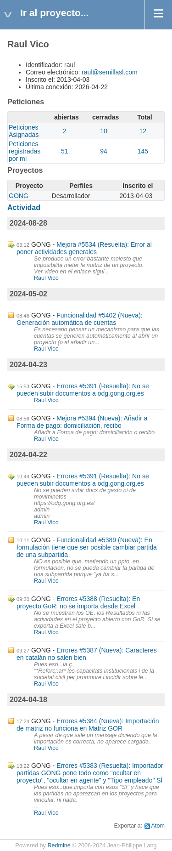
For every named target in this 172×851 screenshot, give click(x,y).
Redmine (58, 845)
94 (103, 151)
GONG (18, 195)
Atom (158, 826)
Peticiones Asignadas (24, 131)
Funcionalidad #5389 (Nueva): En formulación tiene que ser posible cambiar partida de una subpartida (87, 547)
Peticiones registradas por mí (24, 151)
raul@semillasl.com (110, 72)
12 (143, 131)
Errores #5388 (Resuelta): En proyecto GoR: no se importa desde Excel (78, 602)
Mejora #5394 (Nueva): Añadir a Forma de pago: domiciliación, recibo (82, 421)
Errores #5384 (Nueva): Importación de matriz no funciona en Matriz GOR (88, 724)
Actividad (23, 207)
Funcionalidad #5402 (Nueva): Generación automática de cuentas (80, 319)
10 (103, 131)
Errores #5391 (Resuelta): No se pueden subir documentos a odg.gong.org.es (83, 389)
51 (64, 151)
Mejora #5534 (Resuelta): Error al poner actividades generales (84, 248)
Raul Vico (46, 278)
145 (143, 151)
